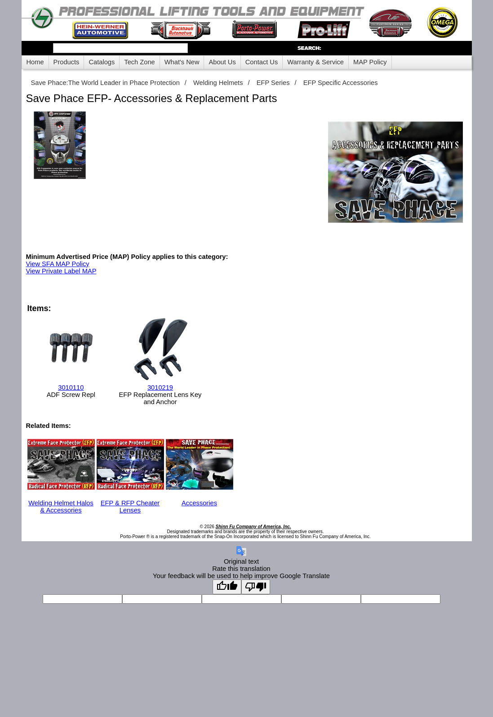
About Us (222, 62)
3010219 (160, 387)
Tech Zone (139, 62)
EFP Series (273, 82)
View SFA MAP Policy (57, 263)
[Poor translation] (255, 586)
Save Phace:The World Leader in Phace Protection (105, 82)
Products (66, 62)
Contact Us (261, 62)
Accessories (199, 499)
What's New (182, 62)
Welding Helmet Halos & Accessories (61, 503)
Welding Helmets (218, 82)
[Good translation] (227, 586)
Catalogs (102, 62)
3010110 (71, 387)
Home (35, 62)
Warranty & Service (315, 62)
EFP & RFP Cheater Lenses (130, 503)
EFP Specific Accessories (340, 82)
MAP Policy (370, 62)
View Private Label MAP (61, 271)
